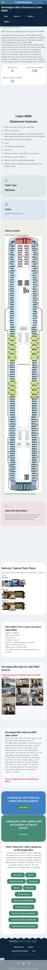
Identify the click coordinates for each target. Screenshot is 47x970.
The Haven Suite (23, 894)
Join (33, 951)
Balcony (31, 31)
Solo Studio (18, 875)
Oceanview (33, 881)
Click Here (23, 807)
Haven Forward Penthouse (23, 900)
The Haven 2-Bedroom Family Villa (23, 920)
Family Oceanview (16, 881)
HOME (3, 31)
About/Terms (19, 947)
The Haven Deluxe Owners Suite (23, 926)
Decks (16, 16)
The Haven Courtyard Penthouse (23, 913)
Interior (30, 875)
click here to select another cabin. (18, 755)
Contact (30, 947)
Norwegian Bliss (21, 31)
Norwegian (11, 31)
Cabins (30, 16)
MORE (6, 22)
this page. (36, 867)
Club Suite (29, 888)
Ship (6, 16)
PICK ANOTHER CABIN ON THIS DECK (20, 494)
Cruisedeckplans (23, 2)
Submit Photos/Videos (20, 951)
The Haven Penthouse (23, 907)
